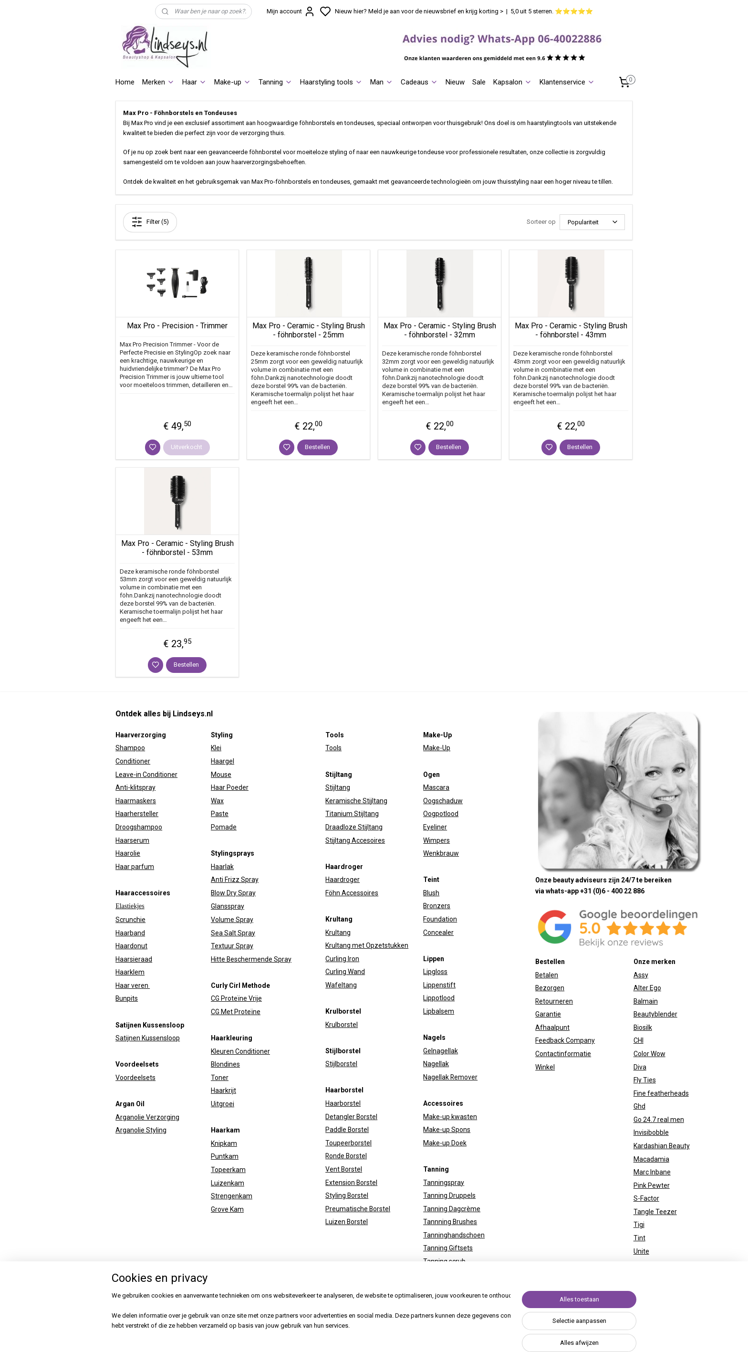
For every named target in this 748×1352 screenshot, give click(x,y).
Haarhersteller (136, 813)
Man (381, 82)
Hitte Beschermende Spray (251, 959)
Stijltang (337, 787)
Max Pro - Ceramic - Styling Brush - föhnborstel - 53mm (177, 548)
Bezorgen (549, 988)
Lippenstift (439, 985)
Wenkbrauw (441, 853)
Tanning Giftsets (448, 1248)
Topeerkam (228, 1170)
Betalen (546, 975)
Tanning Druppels (449, 1195)
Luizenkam (227, 1183)
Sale (479, 82)
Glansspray (227, 906)
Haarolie (127, 853)
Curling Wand (345, 971)
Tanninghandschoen (454, 1235)
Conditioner (132, 761)
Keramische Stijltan (354, 801)
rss (478, 1334)
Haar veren (132, 985)
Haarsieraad (133, 959)
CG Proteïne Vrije (236, 998)
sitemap (459, 1334)
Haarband (130, 933)
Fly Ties (645, 1080)
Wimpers (436, 840)
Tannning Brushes (450, 1222)
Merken (158, 82)
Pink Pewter (652, 1185)
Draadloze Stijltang (354, 827)
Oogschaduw (443, 801)
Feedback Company (565, 1040)
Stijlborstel (341, 1064)
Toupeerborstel (348, 1143)
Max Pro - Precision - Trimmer (177, 325)
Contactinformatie (563, 1054)
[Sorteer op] (592, 222)
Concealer (438, 932)
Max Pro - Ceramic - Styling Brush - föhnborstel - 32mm (440, 330)
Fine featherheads (661, 1093)
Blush (431, 893)
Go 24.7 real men (659, 1119)
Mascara (436, 787)
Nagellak (436, 1064)
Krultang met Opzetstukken (366, 945)
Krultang (338, 932)
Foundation (440, 919)
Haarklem (130, 972)
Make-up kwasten (450, 1117)
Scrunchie (130, 919)
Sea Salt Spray (233, 933)
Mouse (221, 774)
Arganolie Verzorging (147, 1117)
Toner (220, 1077)
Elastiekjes (130, 906)
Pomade (224, 827)
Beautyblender (655, 1014)
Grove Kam (227, 1209)
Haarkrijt (223, 1090)
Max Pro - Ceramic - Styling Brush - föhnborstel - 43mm (571, 330)
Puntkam (225, 1156)
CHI (639, 1040)
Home (125, 82)
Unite (641, 1251)
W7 (638, 1264)
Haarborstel (343, 1103)
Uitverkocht (186, 447)
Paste (220, 813)
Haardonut (131, 946)
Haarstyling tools (331, 82)
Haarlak (222, 866)
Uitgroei (222, 1104)
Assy (641, 975)
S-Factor (646, 1198)
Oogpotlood (440, 813)
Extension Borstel (351, 1182)
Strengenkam (231, 1196)
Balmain (646, 1001)
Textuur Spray (232, 946)
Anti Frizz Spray (235, 879)
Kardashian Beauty (662, 1146)
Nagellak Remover (450, 1077)
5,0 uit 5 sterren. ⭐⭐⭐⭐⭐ (551, 11)
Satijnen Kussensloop (147, 1038)
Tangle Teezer (655, 1212)
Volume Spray (232, 919)
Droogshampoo (138, 827)
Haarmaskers (135, 801)
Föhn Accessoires (351, 893)
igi (641, 1224)
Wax (217, 801)
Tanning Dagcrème (451, 1209)
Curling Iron (342, 959)
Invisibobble (651, 1132)
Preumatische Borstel (357, 1209)
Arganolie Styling (140, 1130)
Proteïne (247, 1012)
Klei (216, 748)
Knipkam (224, 1143)
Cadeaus (419, 82)
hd (641, 1106)
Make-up (232, 82)
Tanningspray (443, 1182)
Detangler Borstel (351, 1117)
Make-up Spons (446, 1129)
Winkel (545, 1067)
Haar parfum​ (134, 866)
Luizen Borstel (346, 1222)
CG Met (222, 1012)
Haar (194, 82)
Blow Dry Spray (233, 893)
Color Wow (649, 1054)
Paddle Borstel (347, 1129)
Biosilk (643, 1027)
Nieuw (455, 82)
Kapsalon (512, 82)
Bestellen (317, 447)
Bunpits (126, 998)
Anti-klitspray (135, 787)
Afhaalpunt (552, 1027)
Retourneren (554, 1001)
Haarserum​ (132, 840)
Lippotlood (439, 998)
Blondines (225, 1064)
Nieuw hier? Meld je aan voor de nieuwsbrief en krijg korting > (419, 11)
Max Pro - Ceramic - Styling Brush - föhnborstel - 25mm (308, 330)
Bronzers (436, 906)
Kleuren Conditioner (240, 1051)
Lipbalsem (438, 1011)
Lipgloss (435, 971)
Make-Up (436, 748)
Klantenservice (567, 82)
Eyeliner (435, 827)
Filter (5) (150, 222)
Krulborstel (341, 1024)
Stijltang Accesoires (355, 840)
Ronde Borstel (346, 1156)
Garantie (548, 1014)
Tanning (275, 82)
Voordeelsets (135, 1077)
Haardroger (342, 879)
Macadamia (651, 1159)
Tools (333, 748)
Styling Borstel (346, 1195)
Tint (639, 1238)
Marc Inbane (652, 1172)
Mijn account (291, 11)
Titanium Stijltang (352, 813)
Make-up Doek (445, 1143)
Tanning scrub (444, 1261)
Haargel (222, 761)
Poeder (237, 787)
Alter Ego (647, 988)
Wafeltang (341, 985)
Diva (640, 1067)
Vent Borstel (343, 1169)
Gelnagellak (440, 1051)
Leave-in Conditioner (146, 774)
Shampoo (130, 748)
